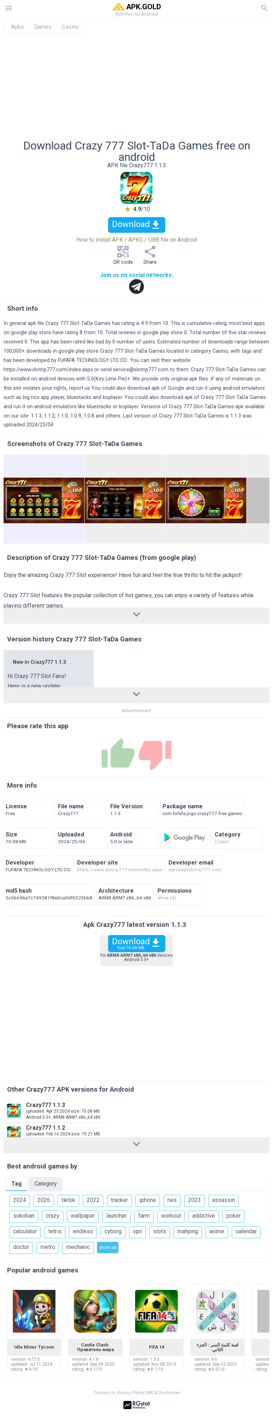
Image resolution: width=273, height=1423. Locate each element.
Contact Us (104, 1392)
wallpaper (83, 1215)
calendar (246, 1231)
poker (233, 1215)
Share (150, 257)
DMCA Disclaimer (162, 1392)
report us (79, 388)
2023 (194, 1200)
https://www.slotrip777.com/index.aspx (48, 370)
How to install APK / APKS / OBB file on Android (136, 239)
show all (107, 1247)
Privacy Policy (130, 1392)
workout (171, 1215)
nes (172, 1200)
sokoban (23, 1215)
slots (159, 1231)
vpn (137, 1231)
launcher (116, 1215)
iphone (147, 1200)
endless (83, 1231)
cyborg (113, 1231)
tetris (54, 1231)
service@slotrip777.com (140, 370)
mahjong (187, 1231)
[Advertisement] (136, 86)
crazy (52, 1215)
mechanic (78, 1247)
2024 (19, 1200)
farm (144, 1215)
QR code (123, 257)
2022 (93, 1200)
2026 (43, 1200)
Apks (17, 27)
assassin (223, 1200)
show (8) (166, 898)
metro (48, 1247)
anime (216, 1231)
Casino (70, 27)
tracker (119, 1200)
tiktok (68, 1200)
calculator (25, 1231)
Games (43, 27)
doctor (21, 1247)
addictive (203, 1215)
